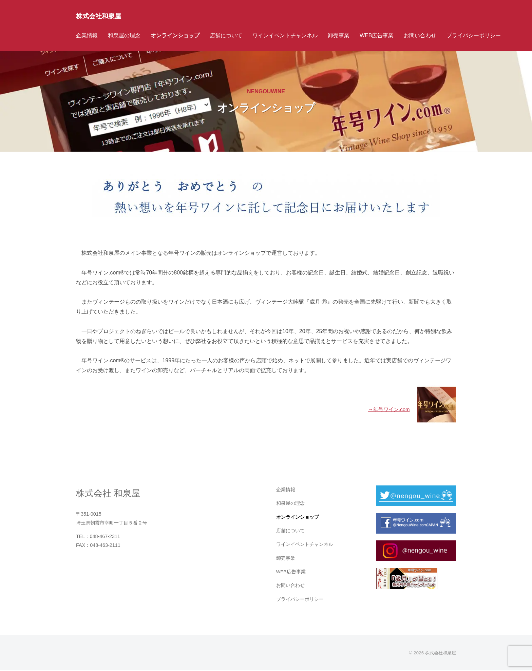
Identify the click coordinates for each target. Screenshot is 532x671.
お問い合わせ (420, 35)
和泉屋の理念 (124, 35)
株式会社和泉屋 (102, 16)
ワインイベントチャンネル (285, 35)
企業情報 (87, 35)
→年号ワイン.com (387, 409)
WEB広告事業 (377, 35)
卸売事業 (338, 35)
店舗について (226, 35)
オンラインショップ (175, 35)
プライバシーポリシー (473, 35)
